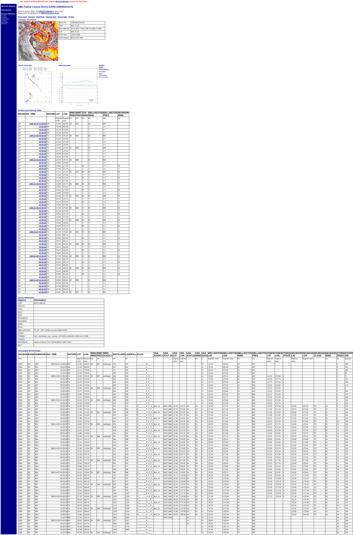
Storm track (22, 17)
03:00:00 (42, 139)
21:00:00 (42, 133)
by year (3, 15)
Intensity (31, 17)
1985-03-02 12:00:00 (37, 124)
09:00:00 (42, 145)
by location (4, 22)
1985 (20, 7)
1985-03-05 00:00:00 (37, 184)
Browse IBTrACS (8, 14)
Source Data (62, 17)
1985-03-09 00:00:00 (37, 280)
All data (71, 17)
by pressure (5, 19)
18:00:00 (42, 130)
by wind (3, 20)
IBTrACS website (45, 11)
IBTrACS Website (62, 2)
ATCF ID (4, 23)
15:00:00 (42, 127)
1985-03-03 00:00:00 (37, 136)
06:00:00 (42, 142)
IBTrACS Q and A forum (50, 13)
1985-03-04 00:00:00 (37, 160)
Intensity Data (51, 17)
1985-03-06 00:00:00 (37, 208)
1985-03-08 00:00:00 (37, 256)
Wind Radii (40, 17)
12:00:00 (42, 148)
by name (4, 17)
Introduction (6, 10)
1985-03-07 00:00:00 (37, 232)
